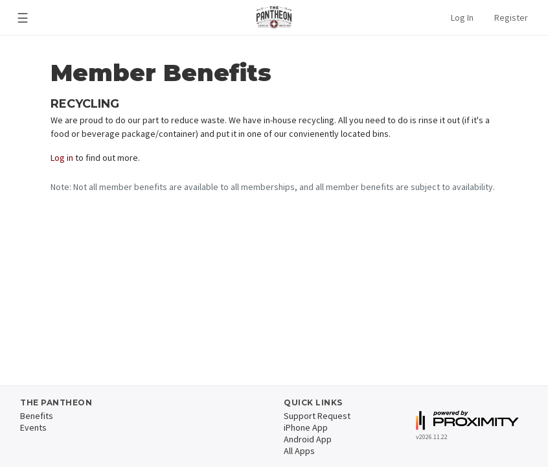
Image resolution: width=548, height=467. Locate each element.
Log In (462, 17)
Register (511, 17)
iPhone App (306, 427)
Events (33, 427)
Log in (62, 157)
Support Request (317, 416)
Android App (308, 439)
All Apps (299, 451)
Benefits (36, 416)
